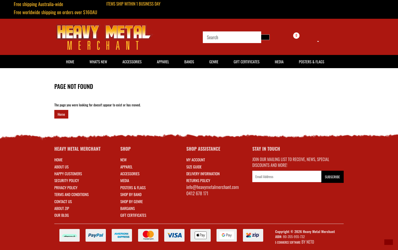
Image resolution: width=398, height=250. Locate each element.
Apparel (163, 61)
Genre (213, 61)
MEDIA (124, 180)
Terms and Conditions (71, 194)
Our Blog (61, 215)
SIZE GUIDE (194, 166)
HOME (70, 61)
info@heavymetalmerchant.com (212, 187)
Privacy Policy (65, 187)
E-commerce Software (288, 242)
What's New (98, 61)
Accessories (132, 61)
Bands (189, 61)
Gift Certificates (246, 61)
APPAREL (126, 166)
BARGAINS (127, 208)
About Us (61, 166)
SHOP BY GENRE (131, 201)
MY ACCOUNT (195, 159)
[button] (388, 242)
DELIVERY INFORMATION (203, 173)
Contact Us (63, 201)
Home (61, 114)
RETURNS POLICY (198, 180)
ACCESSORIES (130, 173)
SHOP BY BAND (131, 194)
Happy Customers (68, 173)
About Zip (61, 208)
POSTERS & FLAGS (133, 187)
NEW (123, 159)
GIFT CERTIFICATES (133, 215)
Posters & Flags (311, 61)
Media (279, 61)
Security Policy (66, 180)
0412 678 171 (197, 193)
